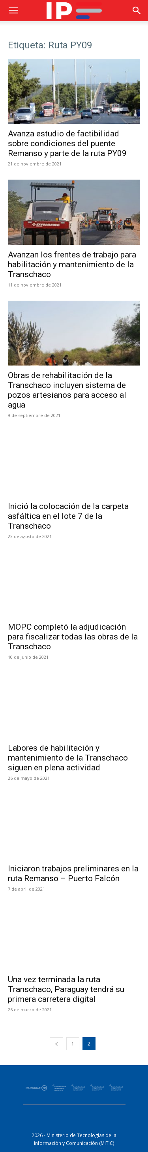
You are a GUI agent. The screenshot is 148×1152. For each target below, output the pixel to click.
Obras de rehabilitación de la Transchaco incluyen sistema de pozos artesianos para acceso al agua (67, 390)
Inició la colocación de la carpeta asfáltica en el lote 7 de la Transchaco (68, 516)
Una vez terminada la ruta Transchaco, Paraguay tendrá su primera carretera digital (66, 989)
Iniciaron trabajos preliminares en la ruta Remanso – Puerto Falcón (73, 873)
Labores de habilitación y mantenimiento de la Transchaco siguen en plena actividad (68, 757)
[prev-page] (56, 1043)
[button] (13, 10)
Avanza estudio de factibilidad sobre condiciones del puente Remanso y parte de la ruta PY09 (67, 143)
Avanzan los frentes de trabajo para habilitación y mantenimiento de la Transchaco (72, 264)
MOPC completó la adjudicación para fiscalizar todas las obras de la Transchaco (73, 636)
